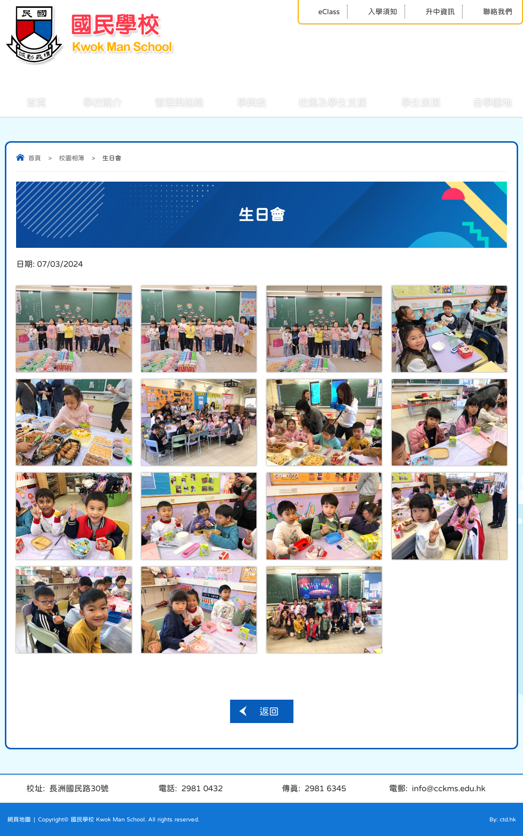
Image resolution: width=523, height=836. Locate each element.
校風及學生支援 (322, 102)
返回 (269, 711)
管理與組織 (168, 102)
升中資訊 (433, 11)
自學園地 (481, 102)
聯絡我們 (491, 11)
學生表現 (410, 102)
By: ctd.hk (502, 819)
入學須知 (376, 11)
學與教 (240, 102)
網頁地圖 (19, 819)
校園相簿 (71, 158)
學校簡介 (91, 102)
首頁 (25, 102)
